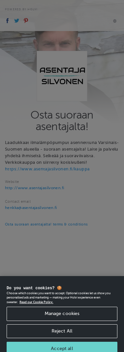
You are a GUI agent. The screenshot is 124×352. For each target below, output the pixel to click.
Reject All (62, 333)
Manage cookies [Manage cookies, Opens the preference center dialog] (62, 316)
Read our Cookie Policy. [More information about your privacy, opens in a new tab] (36, 304)
